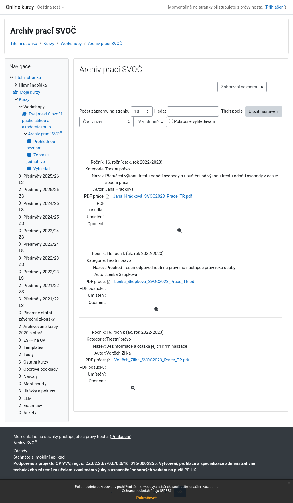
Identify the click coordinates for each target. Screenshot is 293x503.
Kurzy (48, 43)
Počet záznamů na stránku (104, 111)
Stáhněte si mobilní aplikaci (39, 457)
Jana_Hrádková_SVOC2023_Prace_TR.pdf (152, 196)
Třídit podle (232, 111)
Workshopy (71, 43)
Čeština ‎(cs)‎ (48, 7)
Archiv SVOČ (25, 442)
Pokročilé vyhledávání (194, 121)
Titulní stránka (23, 43)
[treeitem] (36, 245)
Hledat (160, 111)
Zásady (20, 450)
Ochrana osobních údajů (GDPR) (146, 491)
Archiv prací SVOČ (105, 43)
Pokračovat (146, 498)
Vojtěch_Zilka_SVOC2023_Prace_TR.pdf (151, 360)
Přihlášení (275, 7)
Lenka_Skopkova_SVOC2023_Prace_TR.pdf (155, 281)
